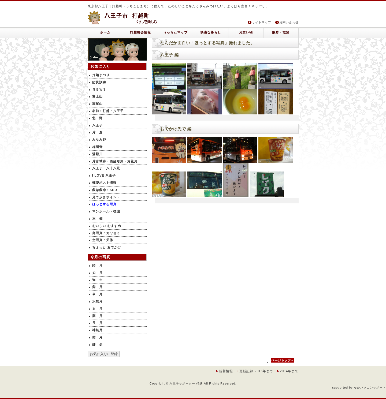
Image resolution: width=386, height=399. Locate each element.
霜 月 (97, 337)
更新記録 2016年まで (256, 371)
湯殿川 (97, 154)
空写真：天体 (102, 240)
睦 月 (97, 265)
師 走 (97, 344)
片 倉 (97, 132)
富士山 (97, 96)
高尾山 (97, 104)
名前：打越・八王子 (108, 111)
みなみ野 (99, 139)
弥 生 (97, 280)
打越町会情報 (140, 32)
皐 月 (97, 294)
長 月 (97, 323)
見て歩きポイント (106, 197)
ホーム (105, 32)
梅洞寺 (97, 147)
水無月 (97, 301)
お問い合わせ (289, 22)
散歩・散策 (281, 32)
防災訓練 (99, 82)
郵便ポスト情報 (104, 183)
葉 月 (97, 316)
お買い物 (246, 32)
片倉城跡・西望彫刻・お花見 (115, 161)
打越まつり (101, 75)
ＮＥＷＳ (99, 89)
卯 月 (97, 287)
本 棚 (97, 219)
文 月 (97, 309)
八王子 (97, 125)
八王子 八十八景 (106, 168)
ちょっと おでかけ (106, 247)
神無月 (97, 330)
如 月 (97, 273)
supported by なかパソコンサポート (359, 387)
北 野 (97, 118)
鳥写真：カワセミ (106, 233)
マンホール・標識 (106, 211)
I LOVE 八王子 (104, 175)
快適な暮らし (210, 32)
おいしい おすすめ (106, 226)
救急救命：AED (104, 190)
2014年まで (289, 371)
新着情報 (226, 371)
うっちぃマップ (175, 32)
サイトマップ (261, 22)
